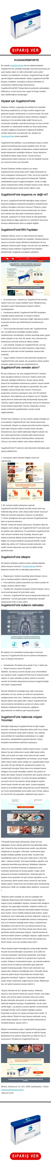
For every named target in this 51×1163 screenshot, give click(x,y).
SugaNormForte (16, 66)
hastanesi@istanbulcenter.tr (12, 1090)
